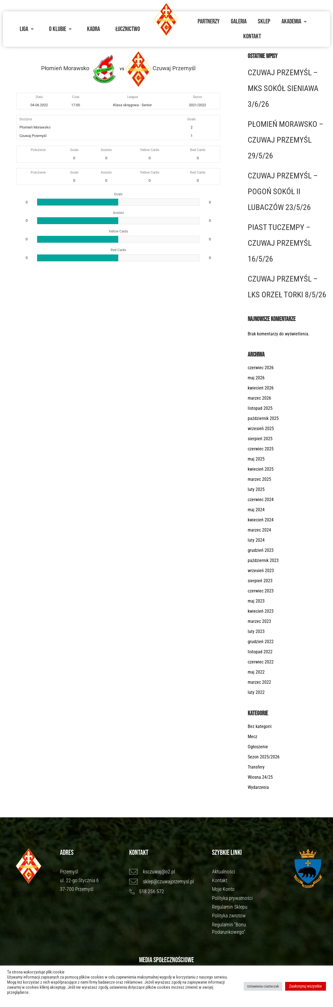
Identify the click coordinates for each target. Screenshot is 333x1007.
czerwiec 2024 (261, 499)
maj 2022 (256, 672)
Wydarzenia (258, 787)
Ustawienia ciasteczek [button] (263, 986)
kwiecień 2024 (261, 520)
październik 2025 (263, 418)
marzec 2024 (259, 530)
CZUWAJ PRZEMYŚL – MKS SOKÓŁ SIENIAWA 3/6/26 (283, 88)
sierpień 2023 (260, 580)
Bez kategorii (260, 726)
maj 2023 (256, 601)
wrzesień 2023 (261, 570)
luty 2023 (256, 631)
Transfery (256, 767)
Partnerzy (209, 21)
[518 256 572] (167, 891)
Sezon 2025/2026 (264, 757)
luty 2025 (256, 489)
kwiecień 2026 (261, 388)
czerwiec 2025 (261, 449)
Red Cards (197, 150)
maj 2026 (256, 377)
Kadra (93, 29)
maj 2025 (256, 459)
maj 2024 (256, 509)
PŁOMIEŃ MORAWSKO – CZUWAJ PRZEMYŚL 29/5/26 (285, 139)
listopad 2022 (260, 651)
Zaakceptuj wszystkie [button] (305, 986)
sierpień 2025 (260, 438)
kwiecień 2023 (261, 611)
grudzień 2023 (261, 550)
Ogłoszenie (258, 746)
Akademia (294, 21)
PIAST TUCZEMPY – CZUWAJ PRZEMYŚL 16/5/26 (280, 243)
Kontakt (252, 36)
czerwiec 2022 (261, 662)
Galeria (239, 21)
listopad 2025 (260, 408)
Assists (106, 150)
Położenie (38, 150)
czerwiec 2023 (261, 591)
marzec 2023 (259, 621)
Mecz (252, 736)
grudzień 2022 (261, 641)
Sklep (264, 21)
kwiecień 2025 (261, 469)
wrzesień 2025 (261, 428)
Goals (74, 150)
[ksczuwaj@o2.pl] (167, 871)
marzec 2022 (259, 682)
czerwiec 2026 (261, 367)
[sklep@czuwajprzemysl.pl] (167, 881)
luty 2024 (256, 540)
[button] (26, 29)
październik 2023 (263, 560)
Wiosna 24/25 (260, 777)
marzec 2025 (259, 479)
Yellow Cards (149, 150)
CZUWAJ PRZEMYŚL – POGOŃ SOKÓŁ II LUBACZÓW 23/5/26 (283, 191)
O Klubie (60, 29)
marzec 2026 (259, 398)
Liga (26, 29)
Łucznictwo (127, 29)
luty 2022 (256, 692)
